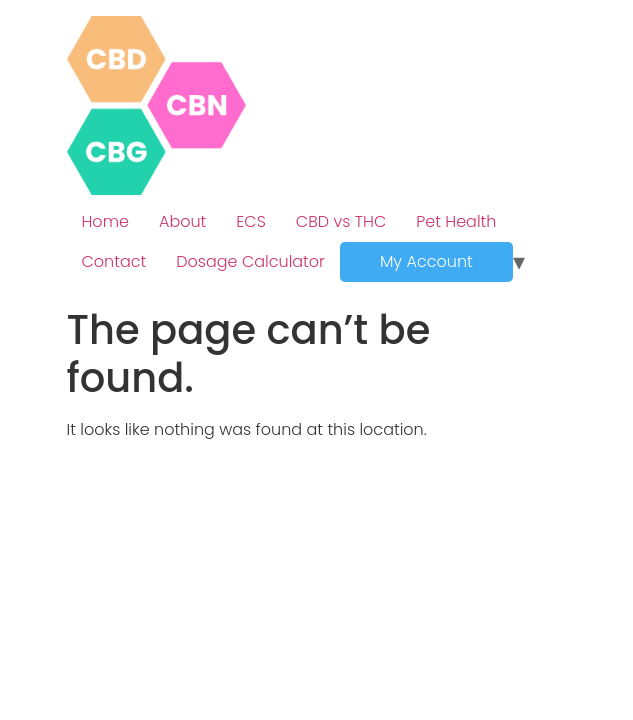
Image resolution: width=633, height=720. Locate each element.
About (182, 221)
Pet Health (456, 221)
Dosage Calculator (250, 261)
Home (105, 221)
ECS (251, 221)
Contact (114, 261)
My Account (426, 261)
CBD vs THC (341, 221)
